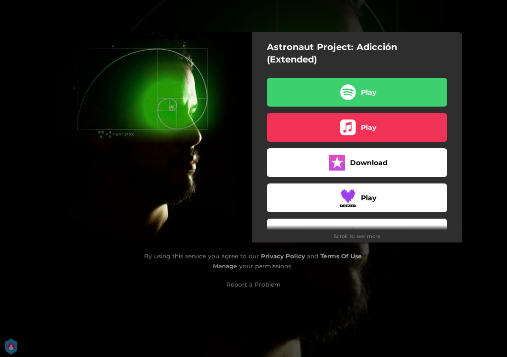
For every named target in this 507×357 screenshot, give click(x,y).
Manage (225, 266)
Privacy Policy (283, 256)
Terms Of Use (341, 256)
